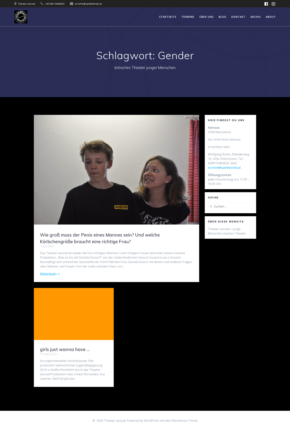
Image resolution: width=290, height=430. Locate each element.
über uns (206, 16)
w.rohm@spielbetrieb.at (224, 168)
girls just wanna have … (65, 349)
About (271, 16)
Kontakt (238, 16)
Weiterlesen (48, 274)
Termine (187, 16)
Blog (222, 16)
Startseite (167, 16)
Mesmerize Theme (185, 421)
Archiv (255, 16)
